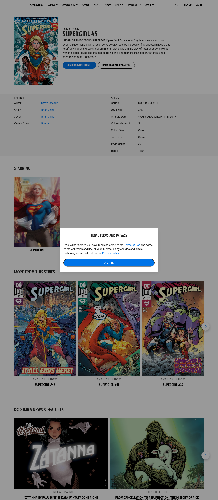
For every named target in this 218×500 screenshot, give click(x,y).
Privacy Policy (110, 253)
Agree (109, 263)
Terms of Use (132, 245)
